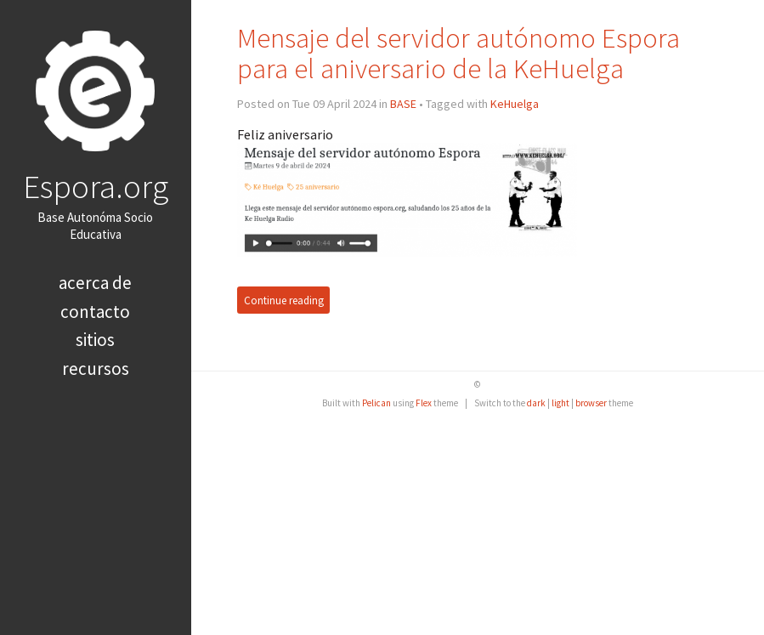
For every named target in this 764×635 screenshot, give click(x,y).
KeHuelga (514, 103)
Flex (424, 403)
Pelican (376, 403)
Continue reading (284, 300)
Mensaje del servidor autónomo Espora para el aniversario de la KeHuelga (458, 53)
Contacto (95, 311)
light (560, 403)
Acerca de (95, 282)
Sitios (95, 339)
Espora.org (95, 186)
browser (591, 403)
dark (536, 403)
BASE (403, 103)
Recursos (95, 368)
